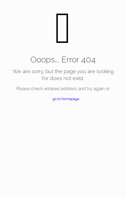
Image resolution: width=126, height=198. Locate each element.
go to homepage (66, 99)
